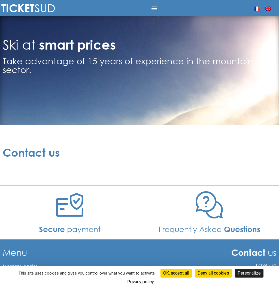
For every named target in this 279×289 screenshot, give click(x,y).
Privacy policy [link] (140, 281)
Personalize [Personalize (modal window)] (249, 273)
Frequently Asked (209, 228)
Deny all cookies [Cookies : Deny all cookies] (213, 273)
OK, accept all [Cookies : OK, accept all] (176, 273)
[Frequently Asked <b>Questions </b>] (209, 204)
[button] (154, 8)
